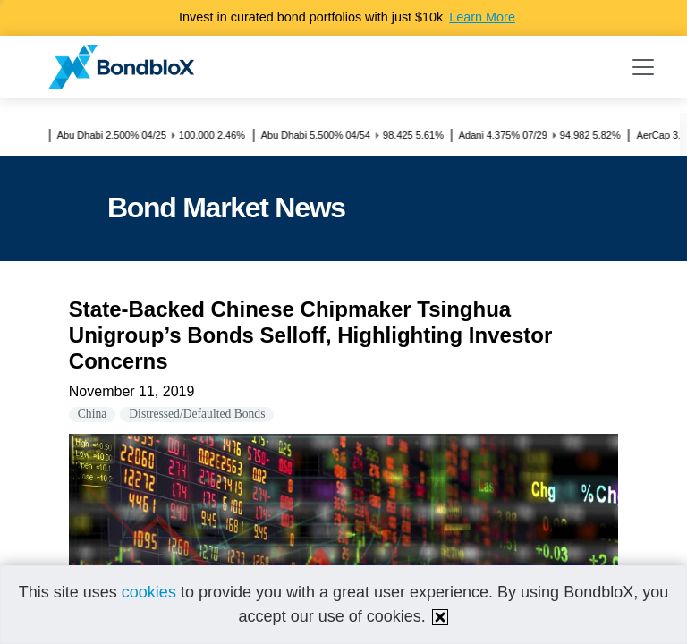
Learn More (482, 17)
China (92, 413)
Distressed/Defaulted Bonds (197, 413)
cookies (149, 592)
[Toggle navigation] (643, 67)
